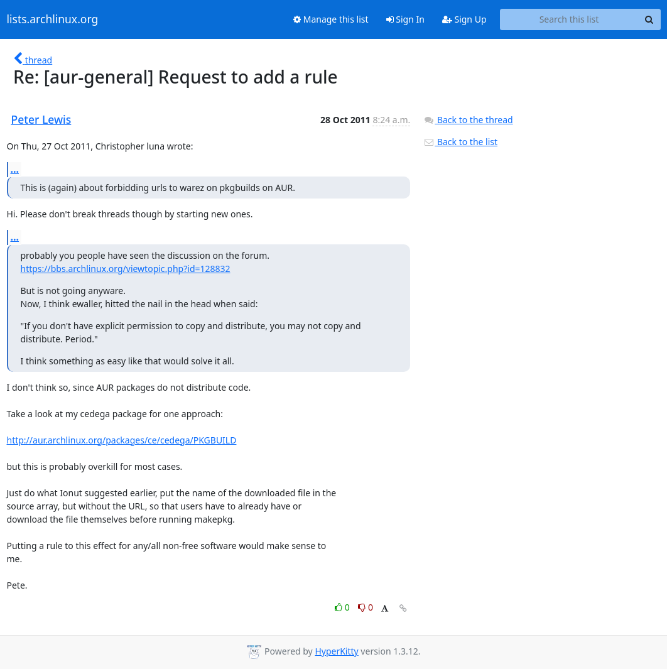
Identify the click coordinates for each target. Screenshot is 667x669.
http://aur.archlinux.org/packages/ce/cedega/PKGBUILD (122, 440)
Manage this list (331, 19)
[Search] (649, 19)
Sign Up (464, 19)
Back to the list (460, 142)
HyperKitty (336, 651)
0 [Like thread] (343, 607)
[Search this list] (569, 19)
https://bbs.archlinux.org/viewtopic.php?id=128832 (125, 269)
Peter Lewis (41, 119)
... (15, 169)
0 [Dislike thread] (365, 607)
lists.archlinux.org (53, 19)
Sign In (405, 19)
